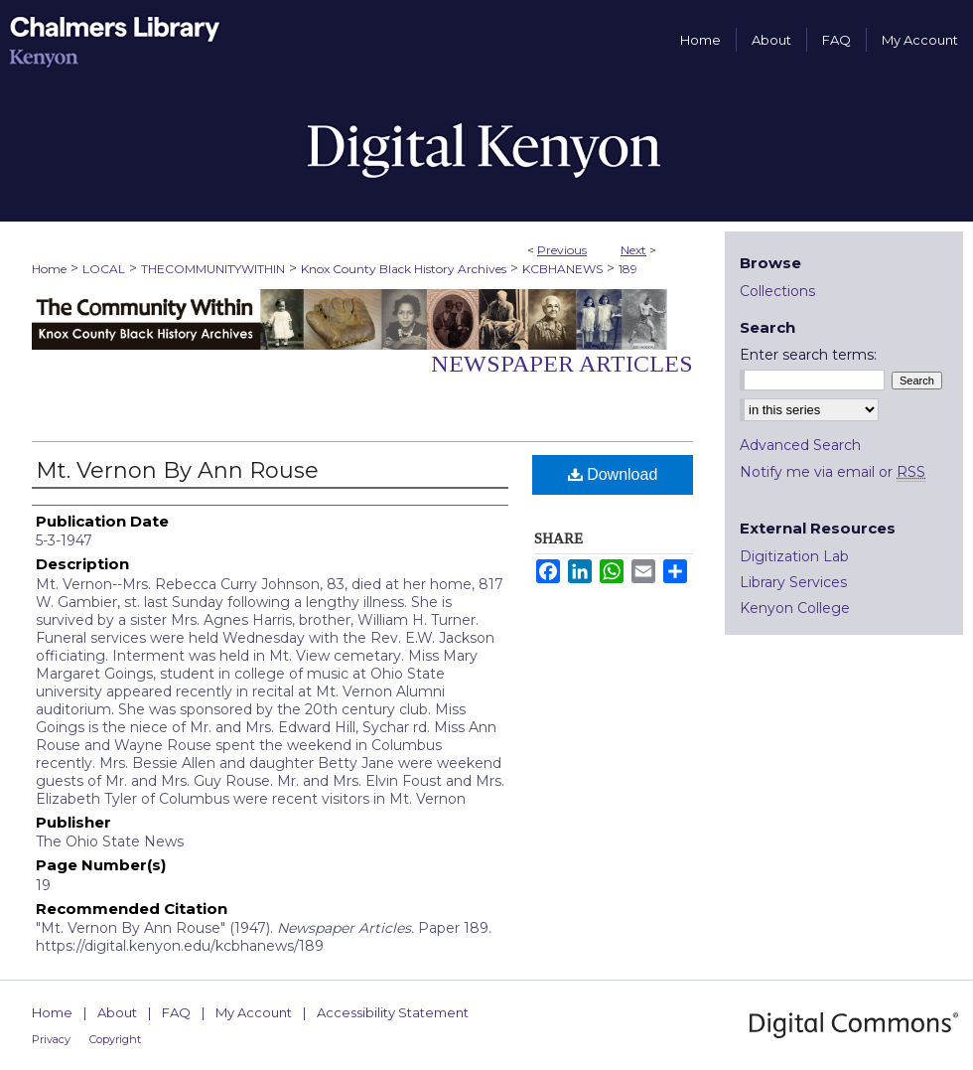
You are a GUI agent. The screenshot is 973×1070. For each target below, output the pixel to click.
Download (613, 474)
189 (628, 268)
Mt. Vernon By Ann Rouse (177, 470)
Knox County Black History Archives (403, 268)
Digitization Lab (794, 556)
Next (633, 249)
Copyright (115, 1039)
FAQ (176, 1012)
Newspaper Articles (562, 364)
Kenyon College (795, 608)
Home (49, 268)
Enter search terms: (808, 355)
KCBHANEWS (562, 268)
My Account (253, 1012)
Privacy (51, 1039)
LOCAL (103, 268)
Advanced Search (800, 445)
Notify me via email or (832, 472)
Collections (777, 291)
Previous (562, 249)
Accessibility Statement (393, 1012)
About (117, 1012)
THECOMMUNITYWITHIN (213, 268)
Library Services (793, 582)
